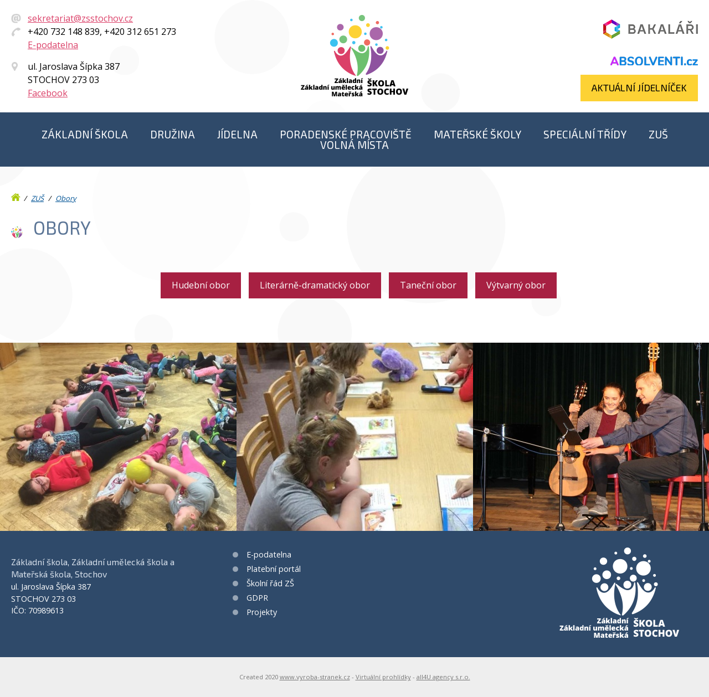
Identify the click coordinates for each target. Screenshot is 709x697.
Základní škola (85, 134)
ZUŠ (658, 134)
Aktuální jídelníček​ (639, 87)
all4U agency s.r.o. (443, 677)
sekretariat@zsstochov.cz (80, 18)
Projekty (261, 612)
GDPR (257, 597)
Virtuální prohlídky (383, 677)
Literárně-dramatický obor (315, 285)
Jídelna (237, 134)
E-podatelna (53, 45)
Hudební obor (201, 285)
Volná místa (354, 144)
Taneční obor (428, 285)
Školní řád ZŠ (270, 583)
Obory (65, 198)
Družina (172, 134)
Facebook (48, 93)
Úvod (16, 195)
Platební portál (273, 569)
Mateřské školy (477, 134)
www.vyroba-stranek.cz (315, 677)
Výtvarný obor (516, 285)
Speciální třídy (584, 134)
